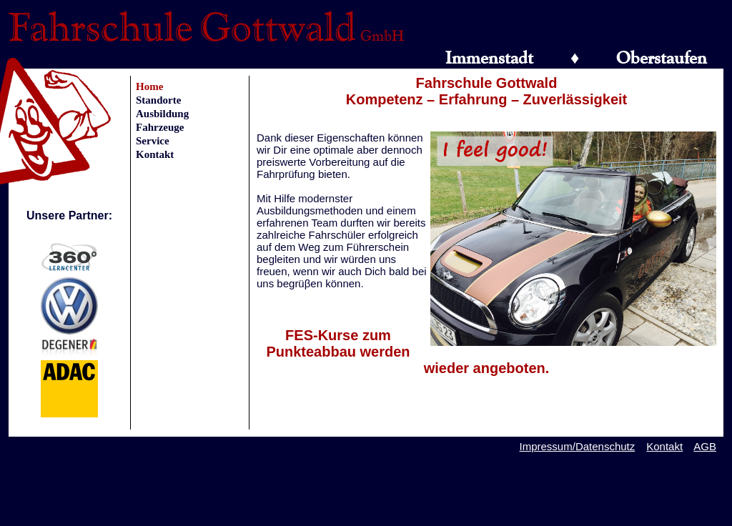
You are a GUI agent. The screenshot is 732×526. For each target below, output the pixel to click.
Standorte (158, 100)
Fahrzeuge (160, 127)
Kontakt (155, 154)
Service (152, 141)
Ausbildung (162, 113)
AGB (704, 446)
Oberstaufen (661, 57)
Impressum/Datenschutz (577, 446)
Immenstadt (489, 57)
